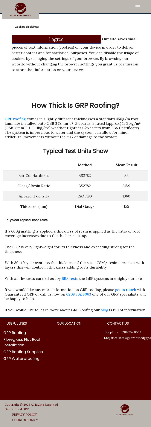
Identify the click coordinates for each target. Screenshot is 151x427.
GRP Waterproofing (21, 358)
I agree (56, 39)
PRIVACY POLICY (24, 414)
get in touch (125, 289)
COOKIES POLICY (25, 420)
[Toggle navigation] (137, 7)
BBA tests (70, 278)
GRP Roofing (14, 332)
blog (104, 310)
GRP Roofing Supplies (23, 351)
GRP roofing (15, 118)
